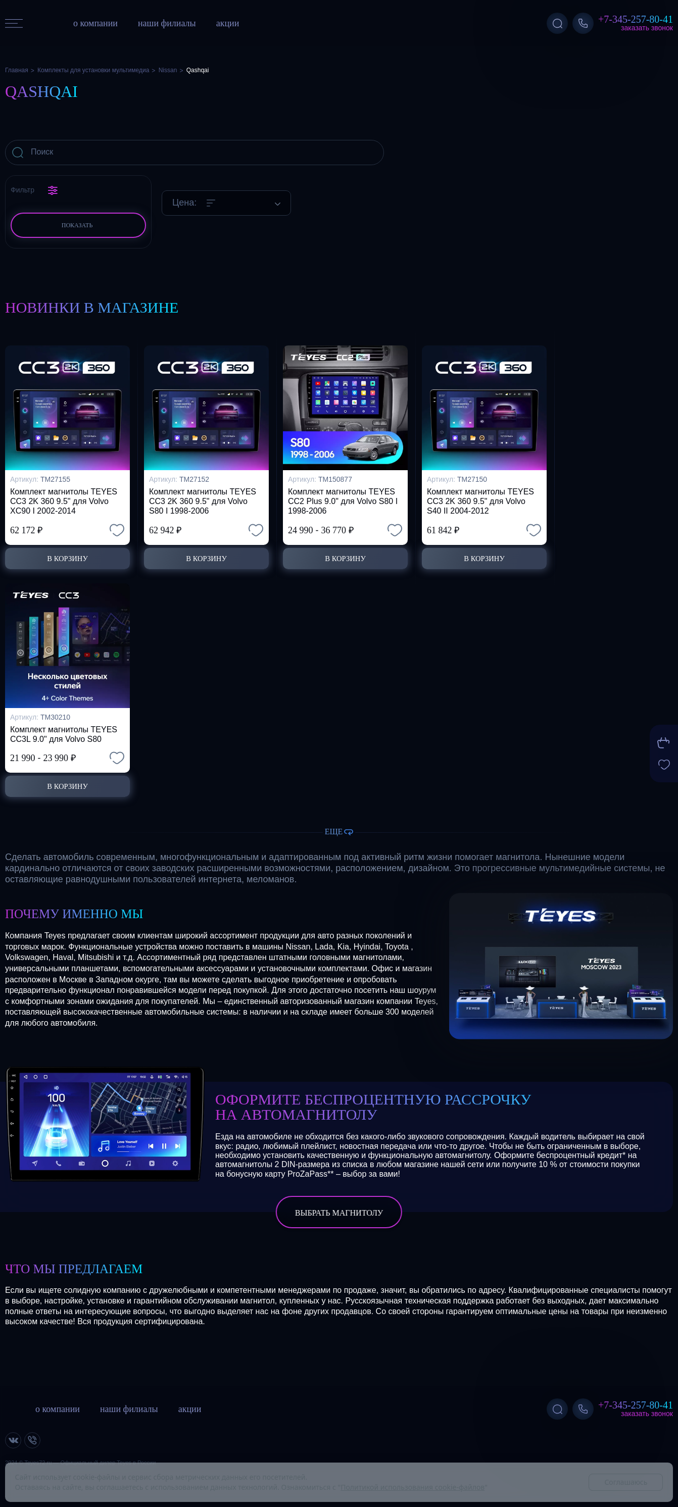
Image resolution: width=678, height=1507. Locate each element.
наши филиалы (167, 23)
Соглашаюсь (625, 1482)
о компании (95, 23)
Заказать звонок (647, 27)
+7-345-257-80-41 (635, 19)
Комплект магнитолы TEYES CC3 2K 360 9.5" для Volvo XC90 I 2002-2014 (63, 498)
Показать (77, 225)
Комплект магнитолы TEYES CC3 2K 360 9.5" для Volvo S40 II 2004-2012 (480, 498)
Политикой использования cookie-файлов (413, 1487)
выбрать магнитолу (339, 1213)
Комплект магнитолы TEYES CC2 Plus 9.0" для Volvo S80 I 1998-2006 (343, 498)
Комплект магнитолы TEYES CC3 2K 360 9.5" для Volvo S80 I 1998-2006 (202, 498)
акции (227, 23)
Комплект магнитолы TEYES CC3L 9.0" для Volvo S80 (63, 732)
